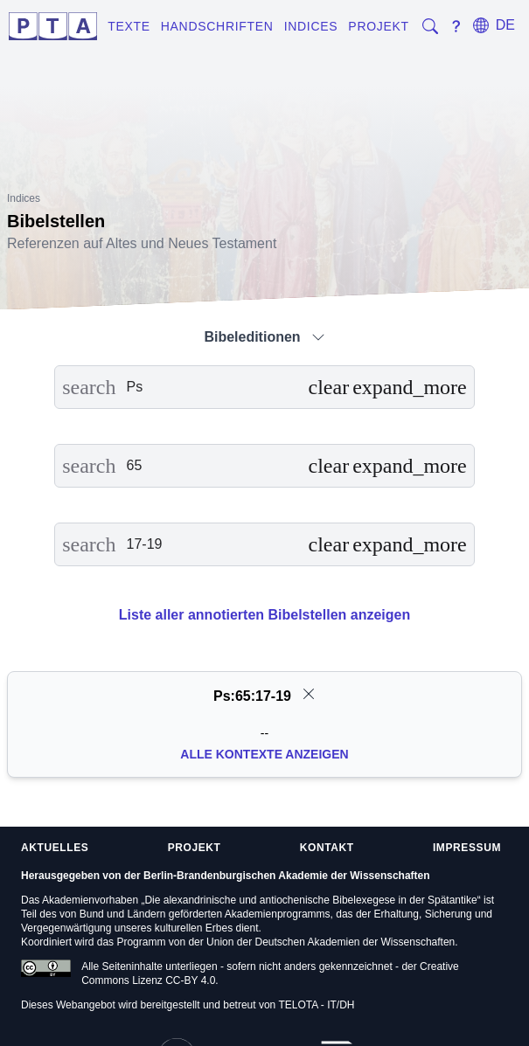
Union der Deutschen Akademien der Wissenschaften (330, 942)
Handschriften (217, 26)
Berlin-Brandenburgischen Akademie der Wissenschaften (286, 875)
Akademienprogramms (278, 914)
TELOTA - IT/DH (316, 1005)
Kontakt (327, 848)
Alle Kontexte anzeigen (264, 754)
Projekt (378, 26)
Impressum (467, 848)
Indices (311, 26)
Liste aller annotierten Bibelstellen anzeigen (264, 614)
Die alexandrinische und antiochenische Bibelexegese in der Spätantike (310, 900)
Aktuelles (54, 848)
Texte (129, 26)
